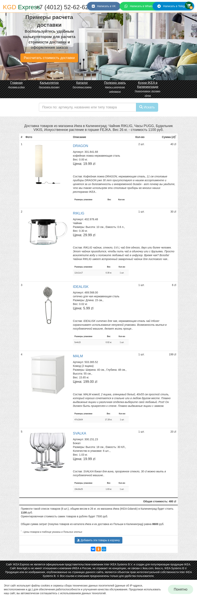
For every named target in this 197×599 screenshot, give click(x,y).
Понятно (180, 589)
